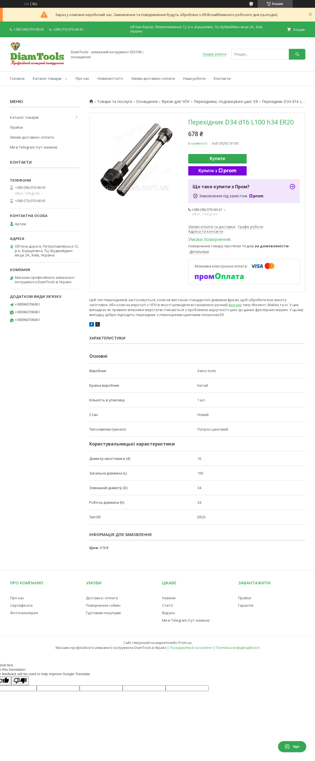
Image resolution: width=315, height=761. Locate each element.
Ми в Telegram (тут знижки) (33, 147)
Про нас (82, 78)
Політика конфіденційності (238, 647)
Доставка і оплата (102, 597)
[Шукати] (297, 54)
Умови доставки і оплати (153, 78)
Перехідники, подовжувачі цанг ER (226, 101)
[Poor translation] (20, 680)
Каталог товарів (47, 78)
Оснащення (147, 101)
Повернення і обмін (103, 605)
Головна (17, 78)
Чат (292, 746)
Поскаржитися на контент (191, 647)
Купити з (217, 170)
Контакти (222, 78)
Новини (169, 597)
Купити (217, 158)
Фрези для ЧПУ (175, 101)
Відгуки (168, 612)
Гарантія (245, 605)
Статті (167, 605)
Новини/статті (110, 78)
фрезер (235, 304)
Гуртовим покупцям (103, 612)
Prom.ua (185, 642)
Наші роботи (194, 78)
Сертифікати (21, 605)
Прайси (16, 127)
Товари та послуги (114, 101)
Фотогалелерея (24, 612)
